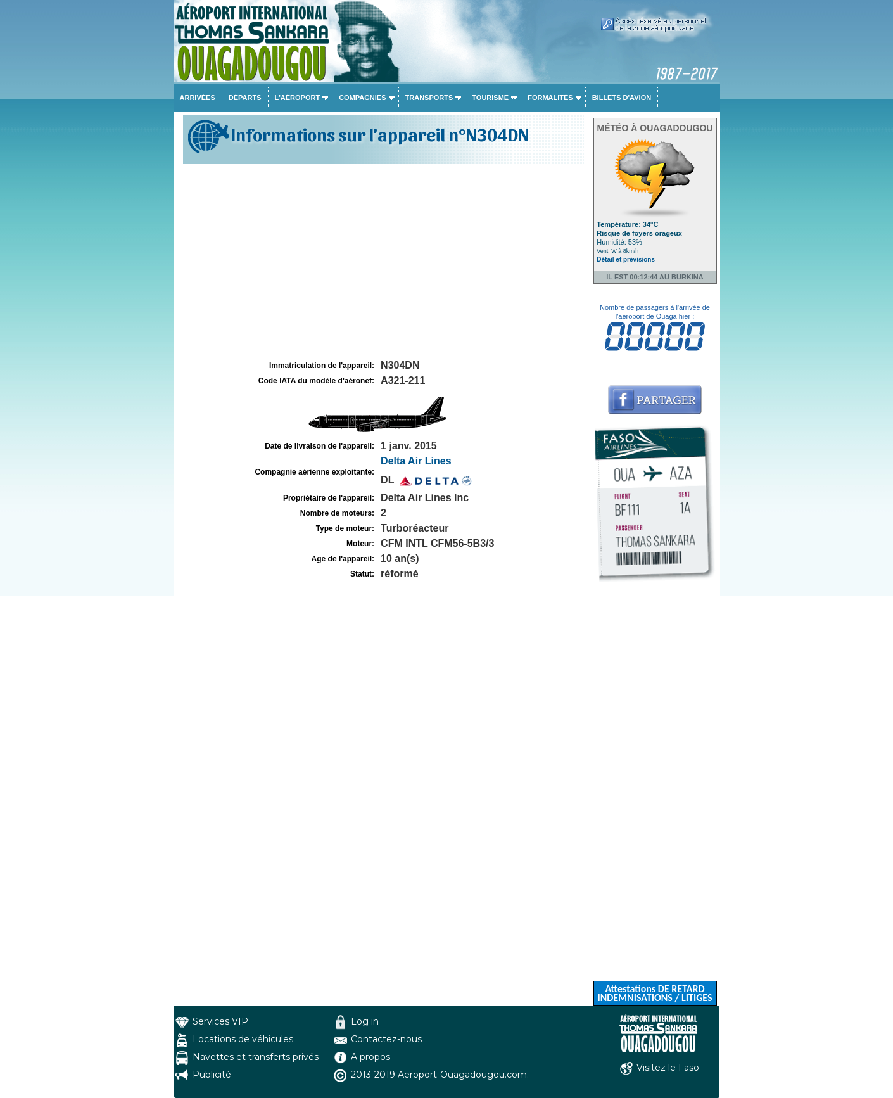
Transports (429, 97)
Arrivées (197, 97)
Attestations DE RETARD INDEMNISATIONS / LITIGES (654, 993)
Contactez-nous (386, 1039)
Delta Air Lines (416, 461)
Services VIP (220, 1021)
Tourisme (490, 97)
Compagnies (362, 97)
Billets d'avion (621, 97)
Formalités (550, 97)
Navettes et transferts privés (256, 1057)
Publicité (212, 1074)
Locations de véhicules (243, 1039)
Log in (365, 1021)
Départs (245, 97)
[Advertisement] (382, 262)
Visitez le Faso (667, 1067)
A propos (370, 1057)
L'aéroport (297, 97)
